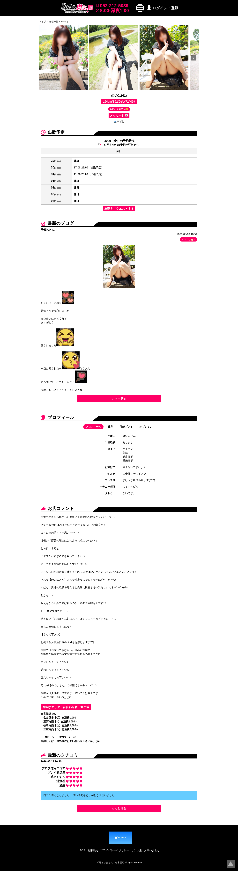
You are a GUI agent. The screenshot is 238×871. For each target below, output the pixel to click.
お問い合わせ (152, 850)
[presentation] (193, 58)
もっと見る (119, 398)
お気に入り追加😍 (119, 109)
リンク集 (136, 850)
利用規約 (93, 850)
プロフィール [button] (93, 426)
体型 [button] (110, 426)
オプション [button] (145, 426)
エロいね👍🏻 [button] (188, 239)
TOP (82, 850)
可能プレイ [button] (126, 426)
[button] (140, 8)
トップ (42, 21)
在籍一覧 (53, 21)
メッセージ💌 (119, 115)
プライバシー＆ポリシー (114, 850)
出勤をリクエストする (119, 208)
